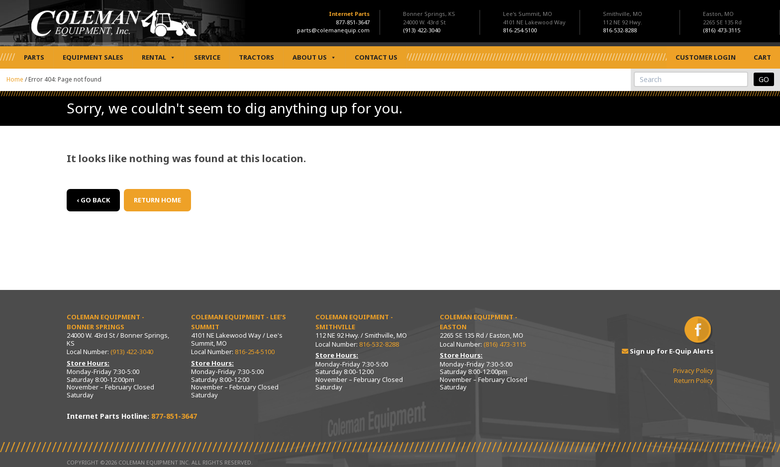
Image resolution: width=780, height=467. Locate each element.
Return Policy (693, 380)
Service (207, 57)
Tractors (256, 57)
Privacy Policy (693, 370)
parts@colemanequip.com (333, 30)
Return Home (157, 199)
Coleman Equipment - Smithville (354, 321)
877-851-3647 (353, 22)
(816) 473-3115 (505, 344)
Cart (762, 57)
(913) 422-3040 (131, 351)
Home (14, 79)
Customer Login (706, 57)
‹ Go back (93, 199)
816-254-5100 (255, 351)
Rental (159, 57)
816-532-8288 (379, 344)
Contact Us (376, 57)
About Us (314, 57)
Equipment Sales (93, 57)
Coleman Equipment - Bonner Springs (105, 321)
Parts (34, 57)
